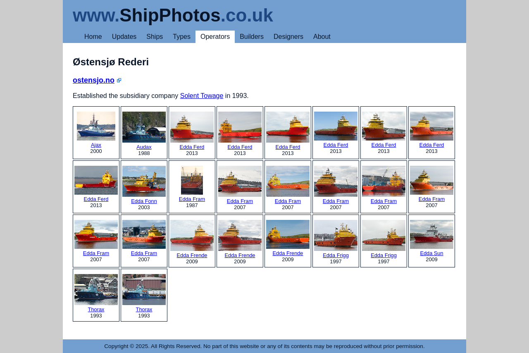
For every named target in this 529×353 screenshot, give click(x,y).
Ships (154, 36)
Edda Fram (192, 184)
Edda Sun (431, 238)
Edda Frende (192, 239)
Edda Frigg (335, 239)
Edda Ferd (192, 131)
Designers (288, 36)
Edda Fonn (144, 185)
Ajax (96, 130)
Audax (144, 131)
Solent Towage (202, 95)
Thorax (96, 293)
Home (93, 36)
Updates (124, 36)
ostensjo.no (93, 80)
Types (182, 36)
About (322, 36)
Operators (215, 36)
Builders (252, 36)
